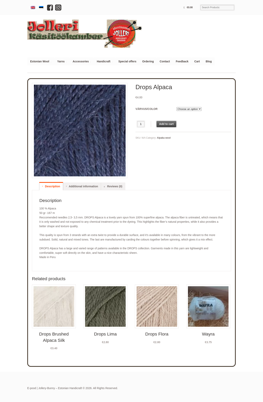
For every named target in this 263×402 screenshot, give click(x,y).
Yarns (61, 61)
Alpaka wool (164, 137)
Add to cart (166, 124)
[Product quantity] (140, 124)
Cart (197, 61)
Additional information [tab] (83, 186)
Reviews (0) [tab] (114, 186)
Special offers (127, 61)
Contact (165, 61)
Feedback (182, 61)
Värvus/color (146, 108)
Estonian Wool (39, 61)
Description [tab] (52, 186)
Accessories (81, 61)
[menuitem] (33, 7)
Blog (209, 61)
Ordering (148, 61)
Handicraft (103, 61)
